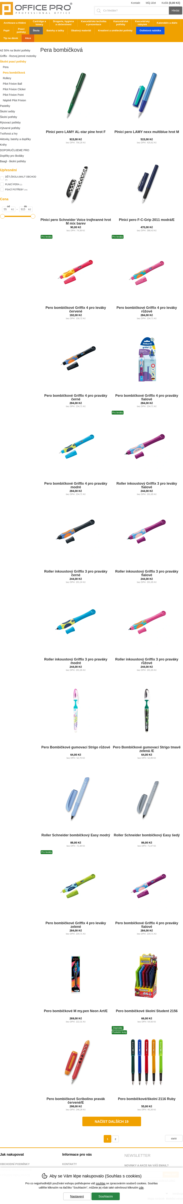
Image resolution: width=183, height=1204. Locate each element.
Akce (28, 38)
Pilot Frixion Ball (12, 83)
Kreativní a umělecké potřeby (115, 30)
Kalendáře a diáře (167, 22)
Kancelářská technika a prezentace (93, 23)
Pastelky (5, 105)
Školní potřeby (8, 116)
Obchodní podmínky (15, 1164)
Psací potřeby (21, 30)
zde (141, 1187)
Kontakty (69, 1164)
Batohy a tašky (55, 30)
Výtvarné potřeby (10, 128)
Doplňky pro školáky (12, 155)
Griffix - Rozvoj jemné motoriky (18, 56)
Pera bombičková (14, 72)
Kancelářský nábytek (142, 23)
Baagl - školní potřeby (13, 161)
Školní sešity (7, 111)
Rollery (7, 78)
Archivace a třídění (15, 22)
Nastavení (77, 1196)
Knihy (3, 144)
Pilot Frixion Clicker (14, 89)
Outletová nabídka (150, 30)
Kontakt (135, 2)
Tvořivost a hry (9, 133)
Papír (6, 30)
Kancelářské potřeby (120, 23)
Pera (6, 67)
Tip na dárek (10, 38)
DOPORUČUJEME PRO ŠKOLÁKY (14, 151)
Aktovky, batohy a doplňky (15, 139)
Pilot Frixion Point (13, 94)
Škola (36, 30)
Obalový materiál (81, 30)
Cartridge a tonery (39, 23)
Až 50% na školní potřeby (15, 50)
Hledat (175, 10)
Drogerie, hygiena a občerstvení (63, 23)
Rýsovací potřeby (10, 122)
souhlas (100, 1183)
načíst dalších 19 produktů (111, 1123)
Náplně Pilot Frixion (14, 100)
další (174, 1138)
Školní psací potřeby (13, 61)
